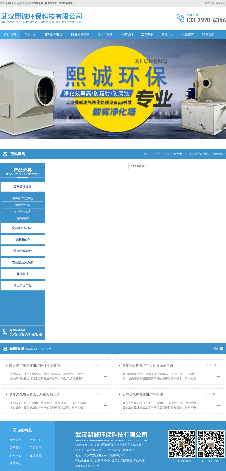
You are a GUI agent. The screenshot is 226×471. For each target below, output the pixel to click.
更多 (219, 348)
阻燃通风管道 (80, 34)
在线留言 (188, 34)
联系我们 (220, 3)
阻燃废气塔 (22, 205)
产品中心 (30, 34)
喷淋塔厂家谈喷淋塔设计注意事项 (34, 366)
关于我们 (209, 3)
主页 (166, 153)
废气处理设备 (54, 34)
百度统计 (127, 460)
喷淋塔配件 (105, 34)
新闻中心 (168, 34)
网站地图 (139, 460)
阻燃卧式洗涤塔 (22, 198)
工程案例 (147, 34)
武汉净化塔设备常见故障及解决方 (34, 395)
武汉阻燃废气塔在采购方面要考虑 (147, 366)
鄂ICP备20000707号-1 (88, 465)
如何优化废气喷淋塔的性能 (142, 395)
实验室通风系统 (198, 153)
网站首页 (10, 34)
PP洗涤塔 (22, 218)
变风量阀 (217, 153)
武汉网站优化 (103, 460)
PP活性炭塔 (22, 211)
